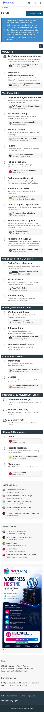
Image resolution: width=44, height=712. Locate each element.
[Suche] (29, 3)
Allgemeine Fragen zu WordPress (24, 97)
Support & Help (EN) (18, 409)
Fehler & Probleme (17, 162)
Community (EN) (16, 420)
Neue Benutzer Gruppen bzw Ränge (26, 65)
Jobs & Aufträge (16, 328)
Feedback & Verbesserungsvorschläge (21, 73)
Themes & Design (16, 130)
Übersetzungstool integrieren (23, 213)
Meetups (12, 377)
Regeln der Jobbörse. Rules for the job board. (26, 337)
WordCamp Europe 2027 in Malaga (25, 369)
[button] (41, 46)
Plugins (11, 146)
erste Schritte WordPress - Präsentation (26, 249)
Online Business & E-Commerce (18, 259)
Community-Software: (22, 708)
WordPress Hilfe (10, 93)
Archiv (11, 436)
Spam (14, 440)
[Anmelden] (35, 3)
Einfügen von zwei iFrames (23, 154)
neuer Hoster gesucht (20, 320)
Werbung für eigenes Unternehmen (26, 84)
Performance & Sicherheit (21, 178)
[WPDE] (8, 2)
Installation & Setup (17, 113)
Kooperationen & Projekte (21, 344)
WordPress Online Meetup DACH (25, 385)
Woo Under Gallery (19, 288)
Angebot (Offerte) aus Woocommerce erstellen (29, 272)
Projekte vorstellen (17, 448)
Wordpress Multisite (20, 197)
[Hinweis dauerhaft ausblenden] (40, 20)
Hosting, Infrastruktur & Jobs (17, 308)
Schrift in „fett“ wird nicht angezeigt (26, 138)
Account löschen (19, 472)
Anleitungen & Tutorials (19, 239)
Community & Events (13, 356)
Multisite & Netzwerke (18, 188)
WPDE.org (7, 52)
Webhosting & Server (18, 312)
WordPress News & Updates (22, 221)
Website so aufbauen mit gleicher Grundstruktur (26, 122)
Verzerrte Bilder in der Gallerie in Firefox (21, 555)
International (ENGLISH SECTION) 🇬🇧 (21, 395)
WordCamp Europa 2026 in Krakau (19, 507)
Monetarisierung (16, 295)
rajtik (25, 671)
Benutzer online (8, 678)
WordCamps (14, 361)
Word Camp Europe (20, 231)
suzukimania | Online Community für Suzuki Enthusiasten (26, 456)
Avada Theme (11, 543)
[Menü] (41, 3)
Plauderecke (14, 464)
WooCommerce (15, 279)
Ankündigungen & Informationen (24, 56)
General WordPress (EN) (20, 399)
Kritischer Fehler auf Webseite (24, 170)
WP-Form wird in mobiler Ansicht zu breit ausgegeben (26, 106)
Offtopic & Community (13, 432)
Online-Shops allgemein (20, 263)
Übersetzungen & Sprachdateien (24, 204)
